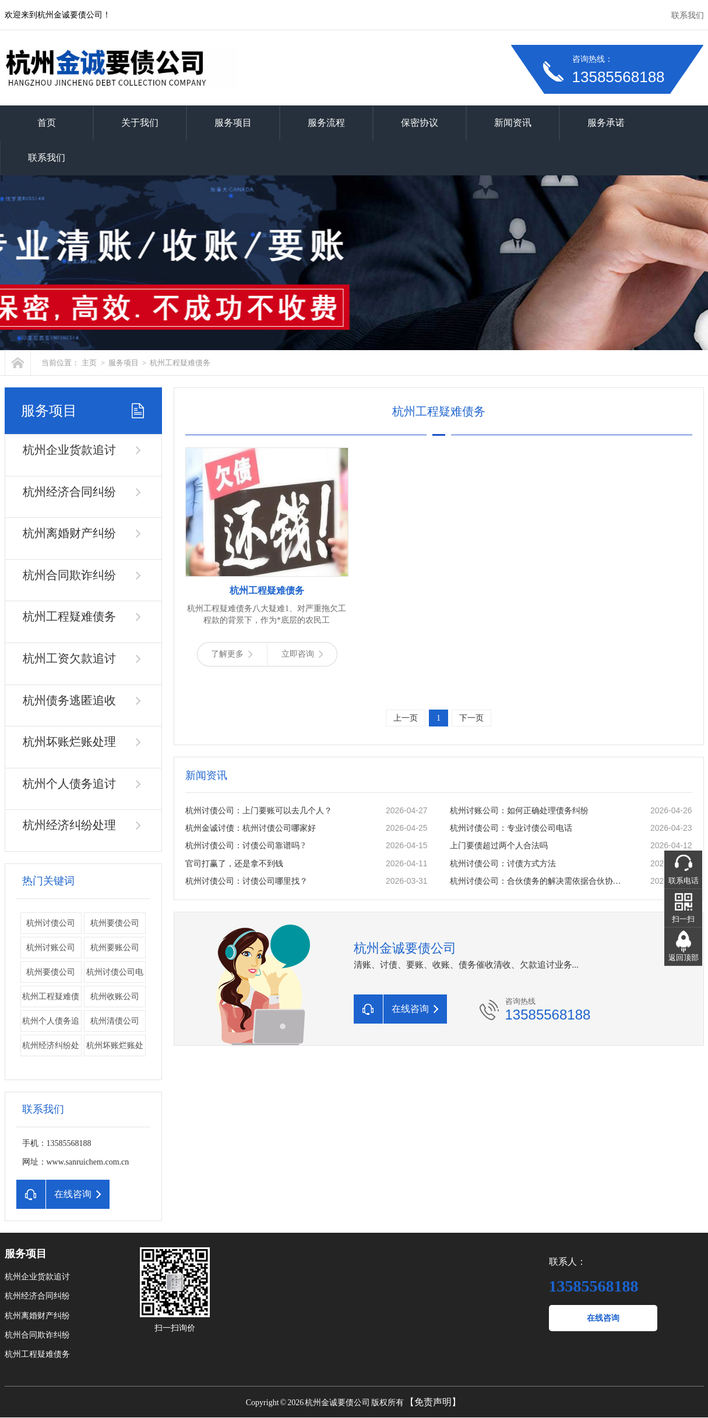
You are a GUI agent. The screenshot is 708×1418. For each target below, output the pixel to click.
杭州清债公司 (114, 1021)
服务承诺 (606, 123)
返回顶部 (683, 957)
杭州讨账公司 (50, 947)
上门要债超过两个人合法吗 (499, 845)
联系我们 (687, 15)
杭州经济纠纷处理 (69, 825)
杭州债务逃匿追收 (69, 700)
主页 (89, 362)
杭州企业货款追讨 (69, 449)
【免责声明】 (433, 1402)
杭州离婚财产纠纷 (69, 533)
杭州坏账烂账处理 (69, 741)
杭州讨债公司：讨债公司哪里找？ (246, 881)
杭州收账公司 (114, 996)
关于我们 (139, 123)
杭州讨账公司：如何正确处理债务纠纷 (519, 810)
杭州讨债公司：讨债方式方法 (503, 863)
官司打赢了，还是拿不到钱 (234, 863)
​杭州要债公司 (50, 972)
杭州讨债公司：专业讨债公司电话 (511, 828)
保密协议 (419, 123)
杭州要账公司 (114, 947)
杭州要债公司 (114, 923)
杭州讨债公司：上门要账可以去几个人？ (258, 810)
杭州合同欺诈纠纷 (69, 575)
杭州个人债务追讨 (69, 783)
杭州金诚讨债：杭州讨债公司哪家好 (250, 828)
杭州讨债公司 (50, 923)
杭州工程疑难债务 (180, 362)
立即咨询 (302, 654)
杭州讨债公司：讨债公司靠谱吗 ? (245, 845)
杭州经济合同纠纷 (69, 491)
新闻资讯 (512, 123)
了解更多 (231, 654)
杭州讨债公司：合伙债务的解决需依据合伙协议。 (538, 881)
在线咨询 (603, 1318)
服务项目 (233, 123)
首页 (46, 123)
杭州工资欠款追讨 (69, 658)
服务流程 (326, 123)
